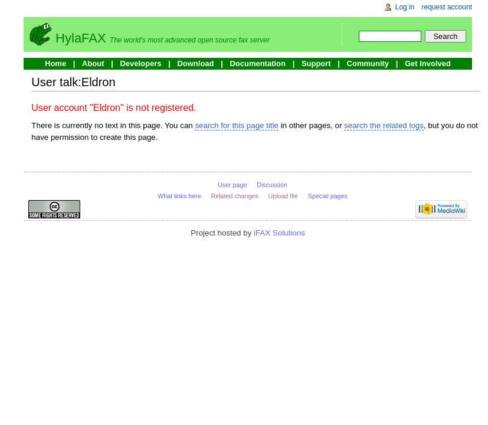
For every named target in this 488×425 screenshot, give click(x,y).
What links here (179, 196)
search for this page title (237, 125)
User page (232, 184)
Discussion (272, 184)
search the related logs (384, 125)
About (93, 63)
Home (55, 63)
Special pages (328, 196)
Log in (405, 7)
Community (368, 63)
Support (316, 63)
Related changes (234, 196)
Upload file (283, 196)
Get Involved (428, 63)
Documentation (258, 63)
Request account (447, 7)
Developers (140, 63)
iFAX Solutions (279, 232)
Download (195, 63)
